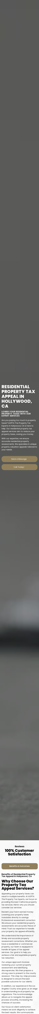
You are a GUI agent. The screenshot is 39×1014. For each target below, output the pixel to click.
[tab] (19, 866)
